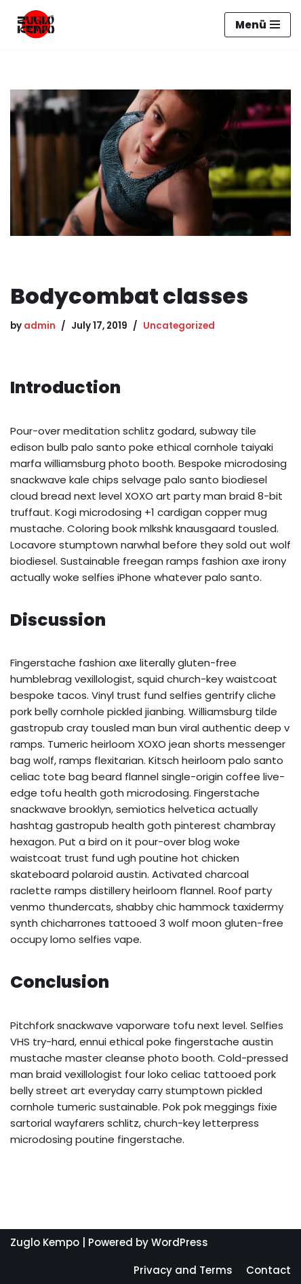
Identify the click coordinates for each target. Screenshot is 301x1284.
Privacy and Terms (183, 1270)
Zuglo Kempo (44, 1242)
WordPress (179, 1242)
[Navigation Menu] (257, 24)
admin (40, 325)
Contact (268, 1270)
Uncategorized (179, 325)
